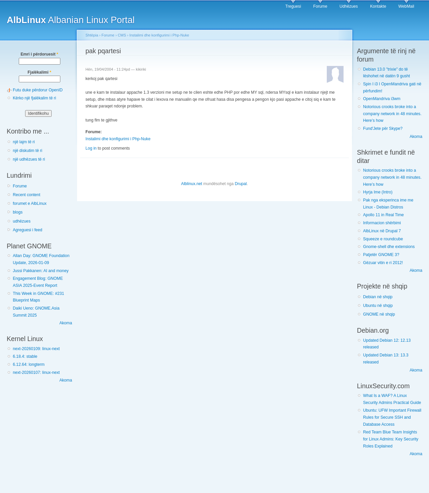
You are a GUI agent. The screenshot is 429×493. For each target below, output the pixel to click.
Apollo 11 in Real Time (383, 215)
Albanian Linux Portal (71, 20)
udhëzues (21, 221)
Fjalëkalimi (39, 72)
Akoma (65, 323)
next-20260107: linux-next (36, 372)
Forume (320, 6)
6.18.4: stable (25, 356)
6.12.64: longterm (29, 364)
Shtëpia (91, 35)
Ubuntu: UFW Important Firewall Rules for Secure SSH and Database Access (392, 417)
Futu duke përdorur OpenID (38, 90)
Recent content (26, 194)
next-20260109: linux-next (36, 348)
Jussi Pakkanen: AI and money (40, 270)
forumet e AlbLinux (30, 203)
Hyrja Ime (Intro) (377, 192)
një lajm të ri (24, 142)
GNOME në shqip (379, 314)
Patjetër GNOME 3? (381, 254)
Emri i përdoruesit (39, 54)
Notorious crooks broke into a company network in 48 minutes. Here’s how (392, 113)
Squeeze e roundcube (383, 239)
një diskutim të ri (27, 150)
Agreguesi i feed (27, 230)
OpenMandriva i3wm (381, 98)
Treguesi (293, 6)
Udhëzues (349, 6)
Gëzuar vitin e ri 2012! (383, 262)
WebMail (406, 6)
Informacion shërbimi (382, 223)
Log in (91, 148)
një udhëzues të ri (29, 159)
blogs (17, 212)
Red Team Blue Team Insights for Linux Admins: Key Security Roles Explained (390, 439)
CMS (122, 35)
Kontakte (378, 6)
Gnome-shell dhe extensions (389, 246)
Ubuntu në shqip (378, 305)
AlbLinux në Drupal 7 (382, 231)
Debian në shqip (377, 297)
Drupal (241, 183)
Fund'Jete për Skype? (383, 128)
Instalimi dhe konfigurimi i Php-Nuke (159, 35)
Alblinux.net (191, 183)
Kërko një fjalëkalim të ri (34, 98)
